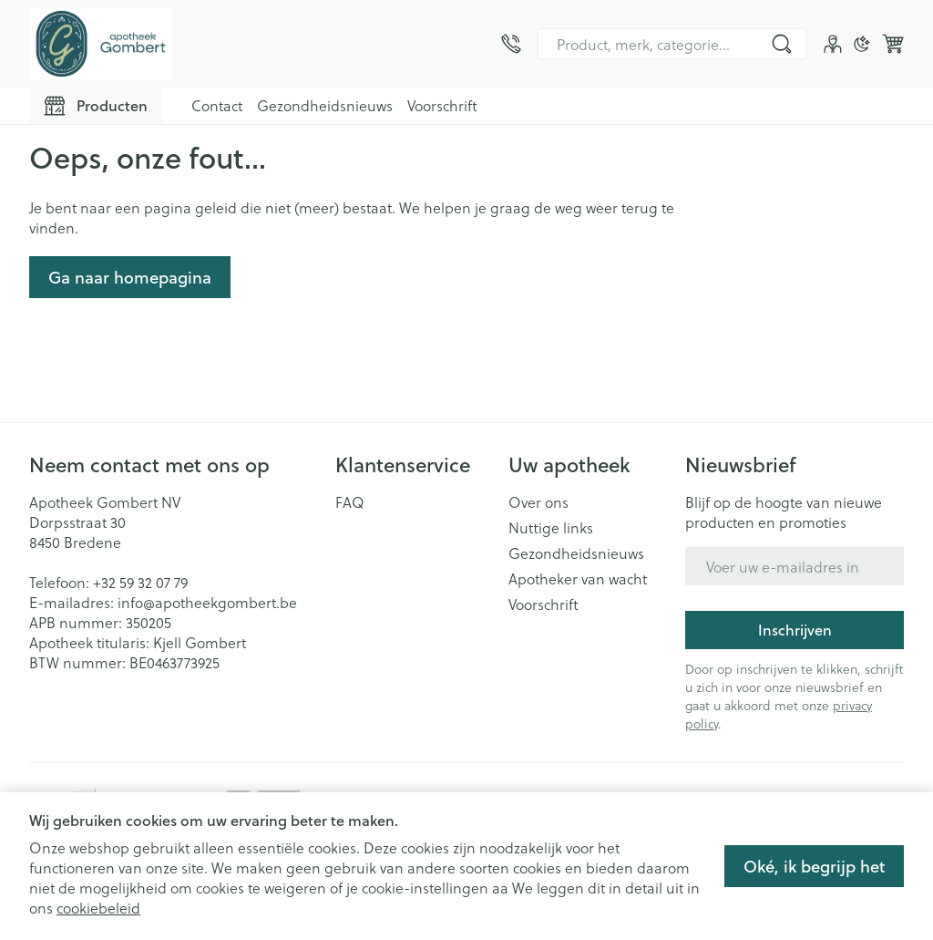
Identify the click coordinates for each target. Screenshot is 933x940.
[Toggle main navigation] (95, 106)
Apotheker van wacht (577, 579)
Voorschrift (442, 105)
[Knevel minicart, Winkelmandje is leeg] (893, 44)
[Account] (833, 44)
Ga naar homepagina (129, 277)
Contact (216, 105)
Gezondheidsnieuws (325, 105)
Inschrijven (795, 629)
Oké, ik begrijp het (814, 866)
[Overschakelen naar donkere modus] (862, 44)
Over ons (538, 502)
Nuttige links (550, 528)
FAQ (349, 502)
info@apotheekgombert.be (207, 602)
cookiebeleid (98, 907)
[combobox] (672, 43)
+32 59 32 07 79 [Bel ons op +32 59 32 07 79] (140, 582)
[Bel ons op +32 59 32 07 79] (511, 44)
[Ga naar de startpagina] (100, 43)
